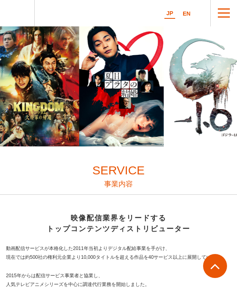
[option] (122, 86)
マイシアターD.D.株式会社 (17, 13)
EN (186, 14)
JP (169, 13)
